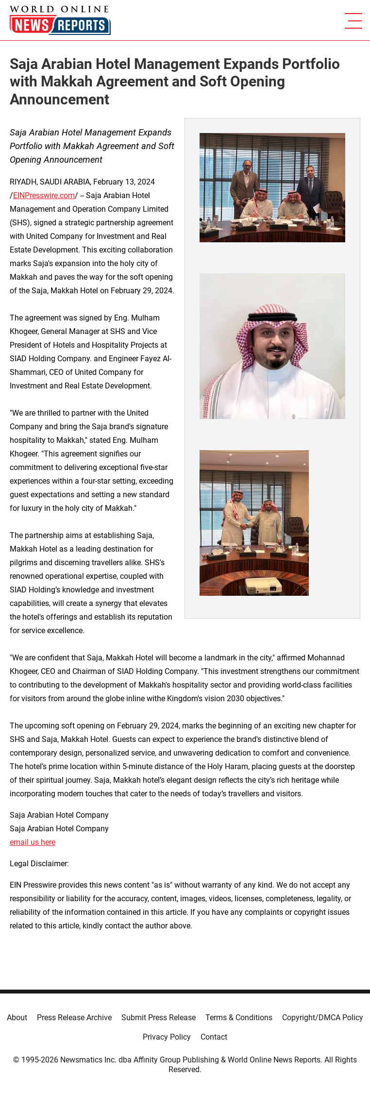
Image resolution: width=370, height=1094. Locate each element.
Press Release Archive (74, 1017)
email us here (32, 842)
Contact (214, 1037)
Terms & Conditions (238, 1017)
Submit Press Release (158, 1017)
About (17, 1017)
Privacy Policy (167, 1037)
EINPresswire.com (44, 195)
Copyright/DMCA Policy (322, 1017)
